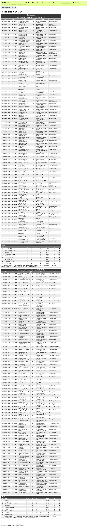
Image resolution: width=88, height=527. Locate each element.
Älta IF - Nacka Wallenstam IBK (22, 433)
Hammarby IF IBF (9, 507)
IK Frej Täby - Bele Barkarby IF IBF (23, 73)
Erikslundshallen (53, 21)
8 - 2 (33, 441)
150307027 (14, 336)
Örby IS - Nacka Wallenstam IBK (22, 325)
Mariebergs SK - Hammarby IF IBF (22, 439)
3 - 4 (33, 34)
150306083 (14, 229)
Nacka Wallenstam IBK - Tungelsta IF (24, 392)
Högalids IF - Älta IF (23, 416)
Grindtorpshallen (53, 55)
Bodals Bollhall (53, 27)
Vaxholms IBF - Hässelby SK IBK (22, 205)
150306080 (14, 208)
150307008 (14, 285)
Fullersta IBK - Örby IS (24, 279)
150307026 (14, 346)
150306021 (14, 79)
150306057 (14, 168)
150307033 (14, 358)
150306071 (14, 205)
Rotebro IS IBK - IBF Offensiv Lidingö (23, 85)
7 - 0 (33, 40)
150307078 (14, 459)
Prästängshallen (53, 43)
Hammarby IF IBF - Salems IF (23, 389)
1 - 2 (33, 122)
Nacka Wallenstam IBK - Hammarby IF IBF (24, 419)
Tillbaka (14, 7)
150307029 (14, 339)
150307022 (14, 330)
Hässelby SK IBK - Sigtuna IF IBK (23, 31)
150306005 (14, 30)
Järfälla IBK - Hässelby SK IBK (22, 226)
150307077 (14, 465)
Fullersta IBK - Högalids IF (22, 427)
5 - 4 (33, 82)
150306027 (14, 94)
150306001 (14, 24)
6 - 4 (33, 401)
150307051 (14, 407)
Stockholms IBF (6, 7)
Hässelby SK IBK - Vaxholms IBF (23, 94)
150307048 (14, 385)
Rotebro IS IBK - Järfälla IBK (22, 184)
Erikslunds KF (8, 252)
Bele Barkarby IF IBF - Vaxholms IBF (24, 69)
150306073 (14, 199)
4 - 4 (33, 199)
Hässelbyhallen (53, 30)
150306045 (14, 122)
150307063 (14, 426)
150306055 (14, 153)
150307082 (14, 471)
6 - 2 (33, 146)
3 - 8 (33, 318)
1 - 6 (33, 37)
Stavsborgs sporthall (54, 346)
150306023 (14, 76)
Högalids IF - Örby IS (23, 361)
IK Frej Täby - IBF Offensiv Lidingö (22, 123)
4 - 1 (33, 79)
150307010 (14, 294)
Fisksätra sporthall (53, 492)
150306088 (14, 232)
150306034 (14, 106)
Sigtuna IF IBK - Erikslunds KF (22, 44)
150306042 (14, 131)
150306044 (14, 128)
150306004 (14, 21)
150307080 (14, 468)
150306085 (14, 220)
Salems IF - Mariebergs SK (22, 298)
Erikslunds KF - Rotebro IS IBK (22, 172)
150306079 (14, 217)
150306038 (14, 115)
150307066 (14, 441)
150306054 (14, 146)
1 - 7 (33, 232)
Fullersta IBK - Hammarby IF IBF (22, 484)
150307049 (14, 388)
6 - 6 (33, 355)
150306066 (14, 193)
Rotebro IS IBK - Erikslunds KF (22, 59)
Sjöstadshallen (52, 288)
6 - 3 (33, 112)
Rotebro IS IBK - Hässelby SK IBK (22, 35)
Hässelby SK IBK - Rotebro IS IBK (23, 154)
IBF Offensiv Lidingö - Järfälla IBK (23, 28)
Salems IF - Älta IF (23, 450)
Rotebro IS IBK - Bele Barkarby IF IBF (23, 208)
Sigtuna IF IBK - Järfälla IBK (22, 217)
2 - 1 (33, 156)
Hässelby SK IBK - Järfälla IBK (23, 116)
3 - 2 (33, 21)
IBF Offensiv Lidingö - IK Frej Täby (23, 241)
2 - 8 (33, 76)
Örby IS (7, 500)
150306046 (14, 140)
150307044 (14, 373)
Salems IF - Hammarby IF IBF (22, 277)
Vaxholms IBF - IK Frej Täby (22, 157)
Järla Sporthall (52, 282)
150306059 (14, 165)
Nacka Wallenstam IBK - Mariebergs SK (24, 469)
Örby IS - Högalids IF (23, 474)
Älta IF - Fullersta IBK (23, 441)
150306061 (14, 180)
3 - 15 (33, 364)
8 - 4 (33, 193)
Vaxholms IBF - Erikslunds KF (22, 100)
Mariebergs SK (9, 514)
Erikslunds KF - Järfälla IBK (22, 232)
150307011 (14, 300)
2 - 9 (33, 30)
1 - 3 (33, 149)
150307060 (14, 419)
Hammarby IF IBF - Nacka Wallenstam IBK (24, 304)
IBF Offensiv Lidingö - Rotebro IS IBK (23, 199)
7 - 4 (33, 235)
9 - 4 (33, 115)
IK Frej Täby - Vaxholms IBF (21, 38)
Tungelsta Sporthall (54, 273)
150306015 (14, 46)
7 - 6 (33, 49)
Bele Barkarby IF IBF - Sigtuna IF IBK (24, 229)
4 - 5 (33, 159)
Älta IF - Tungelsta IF (23, 465)
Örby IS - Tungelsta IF (23, 410)
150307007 (14, 291)
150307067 (14, 435)
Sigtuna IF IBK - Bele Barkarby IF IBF (23, 110)
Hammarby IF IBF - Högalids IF (23, 353)
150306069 (14, 190)
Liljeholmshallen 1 (53, 312)
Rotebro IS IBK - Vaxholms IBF (22, 135)
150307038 (14, 361)
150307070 (14, 444)
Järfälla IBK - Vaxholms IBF (21, 166)
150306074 (14, 202)
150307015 (14, 303)
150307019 (14, 315)
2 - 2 (33, 103)
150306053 (14, 149)
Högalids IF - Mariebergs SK (22, 490)
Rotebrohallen (52, 34)
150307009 (14, 288)
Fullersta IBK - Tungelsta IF (22, 365)
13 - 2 (32, 91)
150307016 (14, 312)
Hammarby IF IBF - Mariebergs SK (23, 328)
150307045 (14, 376)
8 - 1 (33, 65)
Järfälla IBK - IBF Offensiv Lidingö (22, 144)
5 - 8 (33, 171)
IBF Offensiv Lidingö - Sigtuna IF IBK (23, 50)
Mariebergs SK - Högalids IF (22, 380)
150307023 (14, 333)
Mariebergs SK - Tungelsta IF (22, 319)
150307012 (14, 297)
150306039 (14, 109)
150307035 (14, 352)
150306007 (14, 40)
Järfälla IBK (8, 256)
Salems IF (7, 505)
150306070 (14, 183)
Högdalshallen (52, 285)
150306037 (14, 112)
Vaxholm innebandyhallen (53, 25)
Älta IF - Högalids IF (23, 308)
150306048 (14, 143)
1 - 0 (33, 315)
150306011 (14, 52)
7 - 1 (33, 349)
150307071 (14, 447)
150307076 (14, 462)
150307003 (14, 279)
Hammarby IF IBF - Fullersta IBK (23, 377)
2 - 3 (33, 94)
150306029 (14, 88)
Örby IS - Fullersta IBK (24, 385)
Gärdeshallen (52, 291)
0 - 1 (33, 346)
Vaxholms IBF (8, 249)
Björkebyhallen (53, 40)
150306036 (14, 118)
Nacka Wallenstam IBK (11, 503)
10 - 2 (32, 190)
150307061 (14, 423)
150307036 (14, 364)
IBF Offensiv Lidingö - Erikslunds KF (23, 76)
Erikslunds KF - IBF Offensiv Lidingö (23, 193)
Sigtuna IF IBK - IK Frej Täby (23, 91)
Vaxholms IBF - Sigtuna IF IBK (22, 79)
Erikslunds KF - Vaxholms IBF (22, 214)
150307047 (14, 395)
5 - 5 (33, 68)
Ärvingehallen (52, 159)
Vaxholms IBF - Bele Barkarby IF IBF (23, 181)
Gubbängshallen (53, 480)
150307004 (14, 282)
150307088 (14, 492)
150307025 (14, 327)
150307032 (14, 349)
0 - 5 (33, 97)
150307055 (14, 398)
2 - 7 (33, 196)
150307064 (14, 432)
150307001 (14, 273)
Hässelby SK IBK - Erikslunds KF (23, 160)
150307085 (14, 480)
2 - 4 (33, 61)
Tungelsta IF (8, 502)
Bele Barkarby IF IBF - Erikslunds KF (24, 138)
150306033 (14, 103)
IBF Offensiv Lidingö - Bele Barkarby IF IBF (23, 150)
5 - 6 (33, 220)
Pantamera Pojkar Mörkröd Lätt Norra (31, 17)
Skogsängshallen (53, 276)
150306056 (14, 159)
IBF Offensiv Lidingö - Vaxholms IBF (23, 119)
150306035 (14, 97)
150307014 (14, 308)
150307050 (14, 391)
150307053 (14, 401)
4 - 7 (33, 361)
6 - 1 (33, 229)
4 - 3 (33, 125)
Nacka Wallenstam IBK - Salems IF (24, 371)
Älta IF (6, 509)
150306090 (14, 235)
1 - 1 (33, 131)
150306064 (14, 171)
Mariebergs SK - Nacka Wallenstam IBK (24, 359)
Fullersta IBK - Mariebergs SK (22, 401)
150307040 (14, 370)
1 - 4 (33, 162)
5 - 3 (33, 177)
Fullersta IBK (8, 511)
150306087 (14, 241)
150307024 (14, 324)
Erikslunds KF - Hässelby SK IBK (22, 56)
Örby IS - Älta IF (22, 373)
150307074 (14, 453)
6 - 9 (33, 214)
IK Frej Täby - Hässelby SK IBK (22, 97)
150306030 (14, 85)
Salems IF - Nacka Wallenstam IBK (23, 472)
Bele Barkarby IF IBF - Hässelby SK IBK (24, 126)
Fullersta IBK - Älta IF (23, 333)
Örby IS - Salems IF (23, 285)
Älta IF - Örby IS (22, 492)
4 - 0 (33, 27)
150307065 (14, 429)
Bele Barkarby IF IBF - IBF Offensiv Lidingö (24, 41)
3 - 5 (33, 109)
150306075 (14, 196)
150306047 (14, 137)
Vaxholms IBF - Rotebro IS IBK (22, 25)
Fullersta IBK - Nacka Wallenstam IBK (23, 457)
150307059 (14, 410)
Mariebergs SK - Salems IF (22, 413)
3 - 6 (33, 486)
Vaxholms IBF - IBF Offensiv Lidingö (23, 223)
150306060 (14, 162)
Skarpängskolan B (53, 214)
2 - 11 (32, 128)
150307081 (14, 477)
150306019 (14, 65)
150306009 (14, 37)
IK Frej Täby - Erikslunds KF (21, 220)
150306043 (14, 125)
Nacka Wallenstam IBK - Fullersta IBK (24, 343)
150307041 (14, 382)
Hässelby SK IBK (9, 261)
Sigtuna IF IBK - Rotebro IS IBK (22, 132)
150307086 (14, 486)
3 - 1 (33, 85)
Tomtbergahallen (53, 279)
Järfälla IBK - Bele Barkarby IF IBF (22, 202)
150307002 (14, 276)
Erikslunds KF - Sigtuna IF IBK (22, 147)
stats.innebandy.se (67, 2)
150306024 (14, 82)
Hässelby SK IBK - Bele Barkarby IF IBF (23, 238)
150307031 (14, 355)
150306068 (14, 186)
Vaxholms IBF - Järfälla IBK (22, 53)
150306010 (14, 34)
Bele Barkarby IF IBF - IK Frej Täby (24, 190)
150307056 (14, 416)
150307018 (14, 318)
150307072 (14, 450)
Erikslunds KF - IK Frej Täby (22, 113)
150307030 (14, 342)
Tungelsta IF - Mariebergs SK (22, 424)
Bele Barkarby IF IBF (10, 250)
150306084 (14, 226)
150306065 (14, 174)
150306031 (14, 100)
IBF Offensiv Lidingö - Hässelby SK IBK (23, 178)
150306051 (14, 156)
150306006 (14, 43)
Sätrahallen (52, 416)
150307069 (14, 438)
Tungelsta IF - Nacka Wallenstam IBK (23, 274)
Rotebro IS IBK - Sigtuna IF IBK (22, 235)
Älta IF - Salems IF (23, 346)
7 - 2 (33, 140)
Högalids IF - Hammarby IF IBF (22, 460)
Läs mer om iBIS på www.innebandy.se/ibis (12, 525)
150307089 (14, 489)
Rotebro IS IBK (9, 257)
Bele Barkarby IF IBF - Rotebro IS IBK (24, 104)
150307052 (14, 404)
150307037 (14, 367)
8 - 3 (33, 52)
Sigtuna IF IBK (8, 259)
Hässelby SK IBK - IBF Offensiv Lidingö (23, 62)
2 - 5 (33, 134)
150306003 (14, 27)
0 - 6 (33, 288)
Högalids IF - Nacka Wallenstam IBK (23, 398)
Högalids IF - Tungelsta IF (21, 337)
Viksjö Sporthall (53, 65)
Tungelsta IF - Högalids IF (21, 448)
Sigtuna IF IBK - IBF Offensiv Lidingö (23, 169)
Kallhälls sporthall (53, 106)
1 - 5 (33, 58)
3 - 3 (33, 46)
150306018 (14, 68)
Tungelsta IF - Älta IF (23, 355)
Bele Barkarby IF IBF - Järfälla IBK (24, 88)
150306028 (14, 91)
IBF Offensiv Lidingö (10, 254)
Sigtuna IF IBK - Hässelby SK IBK (22, 141)
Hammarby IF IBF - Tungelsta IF (23, 289)
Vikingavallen (52, 37)
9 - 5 (33, 43)
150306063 (14, 177)
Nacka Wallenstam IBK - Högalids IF (24, 295)
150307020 (14, 321)
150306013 (14, 49)
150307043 (14, 379)
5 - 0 (33, 447)
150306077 (14, 214)
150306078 (14, 211)
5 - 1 (33, 143)
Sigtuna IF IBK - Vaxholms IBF (22, 187)
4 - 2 (33, 276)
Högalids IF (8, 512)
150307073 (14, 456)
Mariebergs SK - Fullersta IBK (22, 292)
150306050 (14, 134)
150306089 (14, 238)
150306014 (14, 55)
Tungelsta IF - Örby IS (23, 300)
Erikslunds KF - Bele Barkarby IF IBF (23, 22)
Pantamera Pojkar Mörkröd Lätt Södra (31, 270)
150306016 (14, 61)
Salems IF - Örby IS (23, 404)
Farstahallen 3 (52, 410)
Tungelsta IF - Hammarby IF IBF (22, 407)
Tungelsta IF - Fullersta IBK (21, 478)
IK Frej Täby (8, 263)
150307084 (14, 474)
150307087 (14, 483)
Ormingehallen (52, 294)
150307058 (14, 413)
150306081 (14, 223)
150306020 (14, 58)
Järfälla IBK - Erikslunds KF (21, 129)
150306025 (14, 73)
